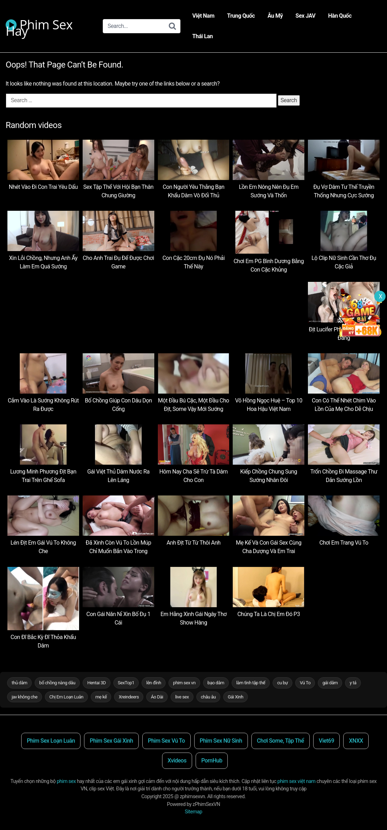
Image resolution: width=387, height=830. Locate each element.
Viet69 (326, 740)
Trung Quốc (241, 15)
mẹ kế (101, 697)
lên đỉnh (153, 682)
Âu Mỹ (275, 15)
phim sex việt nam (297, 781)
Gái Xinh (235, 697)
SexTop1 (126, 682)
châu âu (208, 697)
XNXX (356, 740)
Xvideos (177, 760)
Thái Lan (202, 36)
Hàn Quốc (339, 15)
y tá (353, 682)
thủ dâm (19, 682)
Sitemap (193, 812)
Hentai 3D (96, 682)
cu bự (282, 682)
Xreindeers (129, 697)
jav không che (24, 697)
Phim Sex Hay (39, 25)
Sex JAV (305, 15)
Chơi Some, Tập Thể (280, 740)
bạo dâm (216, 682)
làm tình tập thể (250, 682)
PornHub (211, 760)
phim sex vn (184, 682)
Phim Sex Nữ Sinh (221, 740)
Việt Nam (203, 15)
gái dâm (330, 682)
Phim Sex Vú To (166, 740)
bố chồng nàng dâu (57, 682)
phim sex (66, 781)
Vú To (305, 682)
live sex (182, 697)
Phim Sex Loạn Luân (51, 740)
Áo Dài (157, 697)
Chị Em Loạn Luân (66, 697)
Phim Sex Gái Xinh (111, 740)
